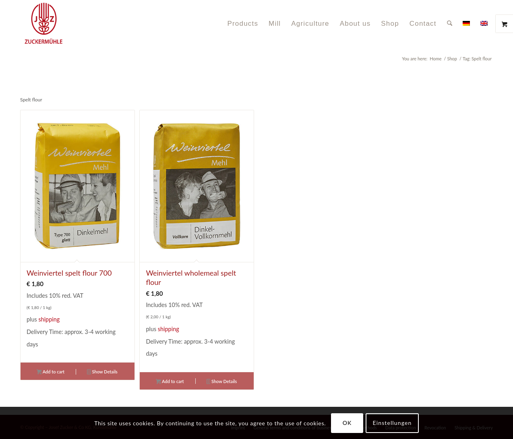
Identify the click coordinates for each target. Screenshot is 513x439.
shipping (49, 319)
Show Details (102, 372)
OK (347, 422)
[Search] (449, 23)
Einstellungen (392, 422)
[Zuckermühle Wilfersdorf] (72, 23)
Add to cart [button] (51, 372)
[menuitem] (242, 23)
